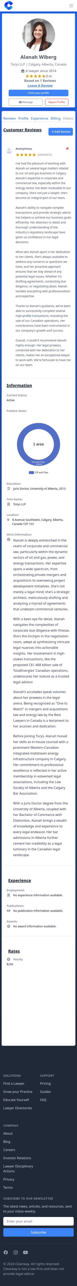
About (8, 1133)
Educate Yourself (16, 1100)
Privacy (8, 1179)
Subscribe (38, 1232)
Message (26, 102)
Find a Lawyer (13, 1083)
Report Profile (57, 102)
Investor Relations (17, 1158)
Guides (45, 1091)
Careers (9, 1150)
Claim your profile (38, 93)
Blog (6, 1141)
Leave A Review (40, 85)
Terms (8, 1187)
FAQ (43, 1100)
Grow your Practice (17, 1091)
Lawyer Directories (17, 1108)
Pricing (45, 1083)
